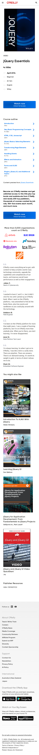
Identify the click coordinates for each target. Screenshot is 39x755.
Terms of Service (7, 745)
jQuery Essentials (27, 182)
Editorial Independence (10, 748)
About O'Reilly (8, 617)
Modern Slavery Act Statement (12, 750)
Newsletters (6, 661)
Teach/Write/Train (9, 622)
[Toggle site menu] (2, 2)
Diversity (5, 644)
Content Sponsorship (10, 647)
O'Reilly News (7, 628)
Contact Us (6, 658)
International (8, 674)
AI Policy (5, 667)
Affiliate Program (8, 637)
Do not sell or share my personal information (17, 735)
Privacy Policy (7, 664)
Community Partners (10, 634)
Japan (4, 681)
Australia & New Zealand (11, 678)
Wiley (9, 89)
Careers (5, 625)
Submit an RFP (7, 641)
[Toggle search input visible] (36, 2)
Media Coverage (8, 631)
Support (6, 653)
